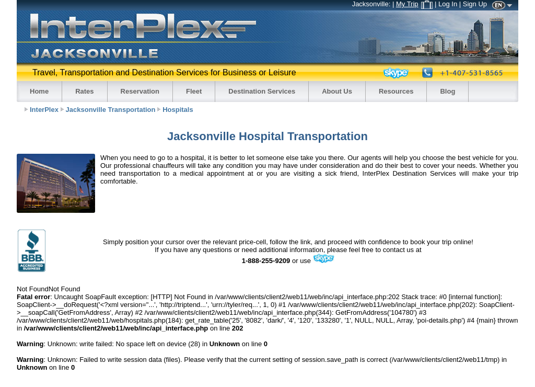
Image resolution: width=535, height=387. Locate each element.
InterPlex (44, 109)
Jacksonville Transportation (111, 109)
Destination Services (261, 91)
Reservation (140, 91)
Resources (396, 91)
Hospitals (177, 109)
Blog (447, 91)
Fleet (194, 91)
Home (39, 91)
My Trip (414, 4)
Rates (84, 91)
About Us (337, 91)
